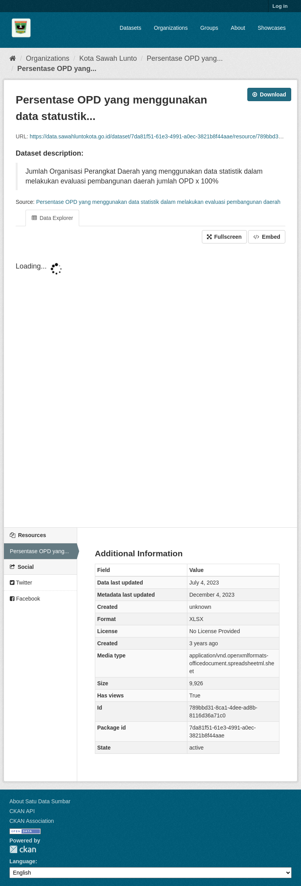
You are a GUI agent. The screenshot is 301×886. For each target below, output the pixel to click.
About (238, 28)
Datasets (130, 28)
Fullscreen (224, 237)
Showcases (271, 28)
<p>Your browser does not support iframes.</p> (150, 386)
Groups (209, 28)
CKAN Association (31, 821)
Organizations (171, 28)
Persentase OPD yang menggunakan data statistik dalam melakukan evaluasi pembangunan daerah (158, 202)
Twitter (21, 582)
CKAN (22, 849)
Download (269, 94)
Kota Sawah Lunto (108, 58)
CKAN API (22, 811)
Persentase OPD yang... (185, 58)
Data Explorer (52, 218)
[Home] (12, 58)
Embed (266, 237)
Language (22, 861)
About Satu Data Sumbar (40, 801)
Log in (280, 6)
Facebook (25, 599)
